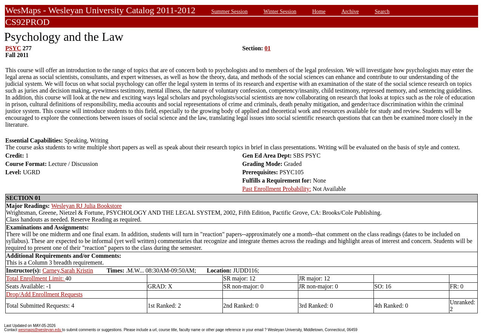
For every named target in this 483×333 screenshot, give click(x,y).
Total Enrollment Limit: (35, 278)
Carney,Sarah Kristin (67, 270)
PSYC (13, 48)
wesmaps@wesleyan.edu (40, 330)
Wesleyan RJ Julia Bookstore (86, 206)
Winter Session (280, 11)
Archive (350, 11)
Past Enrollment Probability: (276, 189)
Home (319, 11)
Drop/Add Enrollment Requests (44, 294)
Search (382, 11)
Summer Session (229, 11)
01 (268, 48)
